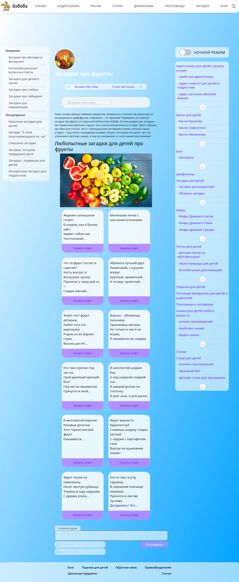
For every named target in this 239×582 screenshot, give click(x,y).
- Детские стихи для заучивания (200, 390)
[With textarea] (111, 536)
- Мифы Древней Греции (203, 232)
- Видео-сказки (196, 346)
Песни (95, 6)
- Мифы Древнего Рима (202, 225)
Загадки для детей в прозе (24, 81)
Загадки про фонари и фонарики (25, 59)
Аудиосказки (68, 6)
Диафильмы (142, 6)
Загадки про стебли (23, 90)
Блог (222, 6)
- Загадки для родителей (203, 189)
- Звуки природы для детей (200, 268)
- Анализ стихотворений (203, 375)
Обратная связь (126, 567)
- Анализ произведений (203, 332)
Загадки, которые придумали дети (22, 152)
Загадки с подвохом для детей (27, 162)
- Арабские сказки (198, 339)
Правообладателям (158, 567)
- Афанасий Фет (196, 382)
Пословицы (173, 6)
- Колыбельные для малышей (199, 279)
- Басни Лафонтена (199, 130)
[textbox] (89, 102)
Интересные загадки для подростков (27, 173)
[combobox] (89, 102)
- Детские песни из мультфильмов (199, 257)
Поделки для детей (95, 567)
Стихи (116, 6)
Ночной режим (209, 52)
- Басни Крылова (197, 124)
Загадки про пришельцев (18, 105)
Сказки (40, 6)
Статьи (166, 573)
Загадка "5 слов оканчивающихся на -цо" (27, 134)
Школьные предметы (82, 573)
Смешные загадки (22, 143)
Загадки (200, 6)
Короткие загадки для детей (25, 123)
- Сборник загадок (199, 196)
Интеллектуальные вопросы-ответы (23, 70)
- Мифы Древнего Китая (203, 219)
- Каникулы (193, 160)
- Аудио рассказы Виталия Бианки (204, 99)
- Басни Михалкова (199, 137)
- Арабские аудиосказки (203, 79)
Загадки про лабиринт (25, 96)
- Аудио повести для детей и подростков (200, 88)
